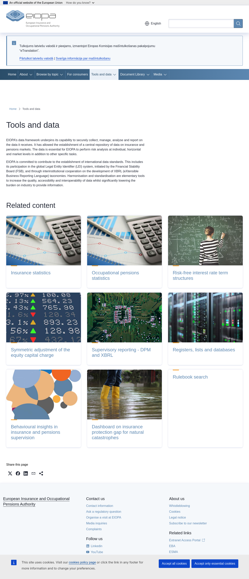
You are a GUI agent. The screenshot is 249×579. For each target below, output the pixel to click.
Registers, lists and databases (204, 349)
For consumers (77, 74)
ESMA (173, 552)
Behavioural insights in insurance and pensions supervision (35, 432)
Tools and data (101, 74)
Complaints (94, 529)
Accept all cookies (174, 563)
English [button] (153, 23)
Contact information (99, 505)
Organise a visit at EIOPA (103, 517)
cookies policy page (82, 562)
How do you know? (80, 2)
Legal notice (177, 517)
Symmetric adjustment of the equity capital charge (40, 352)
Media (158, 74)
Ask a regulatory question (103, 511)
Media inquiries (96, 523)
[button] (10, 473)
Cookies (174, 511)
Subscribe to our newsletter (188, 523)
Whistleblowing (179, 505)
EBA (172, 546)
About (24, 74)
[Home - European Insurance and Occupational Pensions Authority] (33, 19)
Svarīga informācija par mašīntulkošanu (83, 58)
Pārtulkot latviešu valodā (36, 58)
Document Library (132, 74)
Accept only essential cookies (215, 563)
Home (12, 74)
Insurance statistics (31, 272)
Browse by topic (48, 74)
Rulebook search (190, 377)
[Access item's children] (32, 74)
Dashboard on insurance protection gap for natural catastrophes (118, 432)
